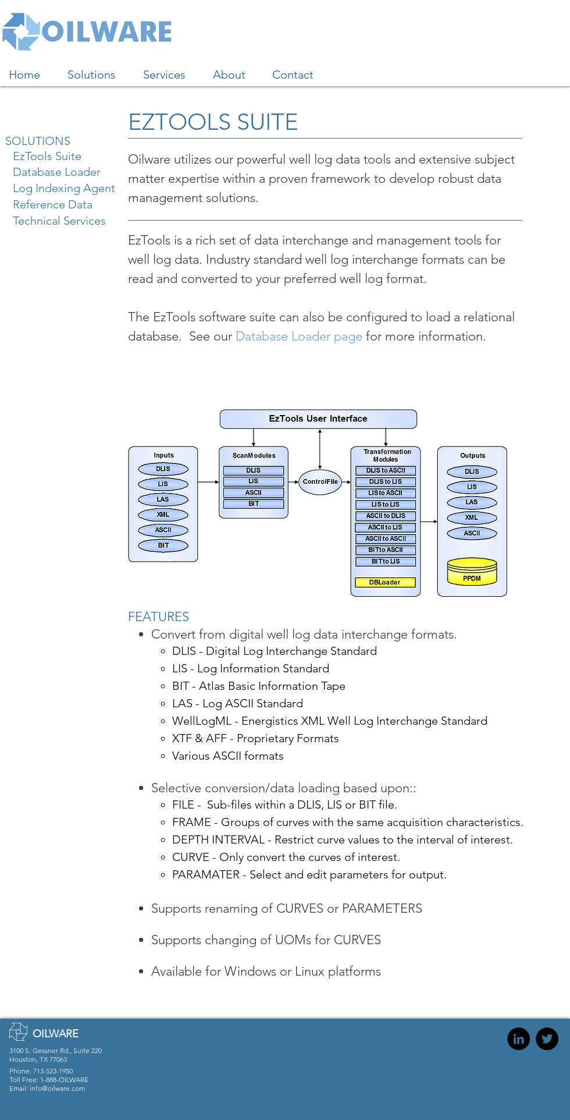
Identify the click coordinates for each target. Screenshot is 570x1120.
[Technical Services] (64, 220)
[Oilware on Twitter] (547, 1038)
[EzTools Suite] (57, 156)
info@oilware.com (57, 1088)
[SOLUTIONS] (49, 141)
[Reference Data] (57, 204)
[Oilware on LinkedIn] (518, 1038)
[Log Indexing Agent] (69, 188)
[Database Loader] (61, 171)
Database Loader (283, 336)
